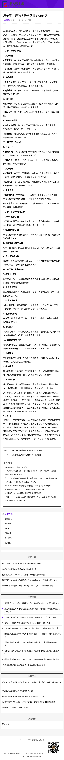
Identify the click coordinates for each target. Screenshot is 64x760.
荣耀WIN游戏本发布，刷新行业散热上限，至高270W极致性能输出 (27, 586)
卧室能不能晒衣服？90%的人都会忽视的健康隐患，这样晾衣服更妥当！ (31, 617)
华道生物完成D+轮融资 (14, 475)
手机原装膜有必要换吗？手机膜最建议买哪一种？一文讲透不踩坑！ (30, 471)
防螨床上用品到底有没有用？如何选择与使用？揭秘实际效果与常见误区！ (32, 659)
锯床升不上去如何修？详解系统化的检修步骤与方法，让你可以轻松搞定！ (30, 580)
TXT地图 (30, 756)
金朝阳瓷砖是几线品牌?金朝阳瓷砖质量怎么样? (23, 493)
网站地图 (37, 756)
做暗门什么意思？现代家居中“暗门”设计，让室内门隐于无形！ (28, 623)
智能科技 (8, 528)
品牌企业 (8, 533)
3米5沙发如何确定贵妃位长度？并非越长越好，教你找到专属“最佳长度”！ (32, 628)
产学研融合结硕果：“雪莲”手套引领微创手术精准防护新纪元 (28, 486)
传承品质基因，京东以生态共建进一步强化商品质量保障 (23, 575)
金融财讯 (8, 524)
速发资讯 (8, 519)
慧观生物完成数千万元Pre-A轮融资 (26, 455)
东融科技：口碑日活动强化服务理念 (16, 707)
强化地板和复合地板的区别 (15, 500)
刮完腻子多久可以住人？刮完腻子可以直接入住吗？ (24, 489)
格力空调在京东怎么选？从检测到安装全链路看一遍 (22, 564)
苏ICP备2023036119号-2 (12, 753)
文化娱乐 (8, 538)
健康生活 (7, 20)
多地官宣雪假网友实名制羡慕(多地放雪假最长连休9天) (23, 696)
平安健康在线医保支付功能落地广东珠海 (17, 691)
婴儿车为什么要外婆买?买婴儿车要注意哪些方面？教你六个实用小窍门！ (33, 478)
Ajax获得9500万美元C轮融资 (16, 467)
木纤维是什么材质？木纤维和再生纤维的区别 (22, 482)
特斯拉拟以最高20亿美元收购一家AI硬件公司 (19, 569)
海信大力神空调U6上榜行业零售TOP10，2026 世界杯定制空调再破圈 (28, 702)
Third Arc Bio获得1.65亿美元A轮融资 (26, 450)
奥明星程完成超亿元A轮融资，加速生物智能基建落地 (24, 665)
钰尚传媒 (5, 724)
